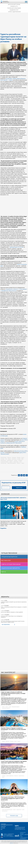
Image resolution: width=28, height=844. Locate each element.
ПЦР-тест (18, 463)
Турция (3, 741)
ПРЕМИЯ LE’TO (14, 6)
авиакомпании (3, 460)
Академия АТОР (14, 10)
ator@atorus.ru (9, 835)
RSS (1, 829)
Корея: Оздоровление (14, 11)
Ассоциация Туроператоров (6, 1)
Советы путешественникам (11, 564)
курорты (11, 461)
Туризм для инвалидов (14, 8)
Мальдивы (14, 457)
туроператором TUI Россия (16, 247)
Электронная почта (5, 485)
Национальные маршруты (10, 568)
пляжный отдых (3, 463)
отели (20, 461)
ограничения (16, 461)
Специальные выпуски (9, 557)
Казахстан (9, 457)
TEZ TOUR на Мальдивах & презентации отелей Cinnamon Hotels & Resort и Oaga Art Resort (12, 622)
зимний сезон (21, 775)
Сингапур (2, 458)
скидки (22, 463)
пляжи (19, 741)
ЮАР (22, 458)
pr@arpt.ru (11, 836)
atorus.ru (11, 842)
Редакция (3, 826)
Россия (23, 457)
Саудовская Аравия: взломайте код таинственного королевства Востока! (13, 602)
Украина (9, 458)
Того (6, 458)
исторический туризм (4, 461)
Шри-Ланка (14, 458)
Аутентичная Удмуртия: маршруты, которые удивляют (12, 612)
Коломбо (18, 458)
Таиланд (11, 741)
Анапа (3, 706)
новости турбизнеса (9, 775)
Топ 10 (3, 572)
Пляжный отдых (3, 457)
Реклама (3, 828)
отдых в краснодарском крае (7, 809)
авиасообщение (10, 460)
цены (3, 777)
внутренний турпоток (6, 708)
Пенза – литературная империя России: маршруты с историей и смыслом (14, 607)
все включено (4, 810)
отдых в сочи (19, 809)
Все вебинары (6, 624)
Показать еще (14, 815)
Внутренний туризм (15, 706)
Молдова (18, 457)
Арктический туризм (14, 4)
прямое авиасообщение (11, 463)
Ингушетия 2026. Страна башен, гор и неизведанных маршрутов (11, 617)
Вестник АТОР (6, 560)
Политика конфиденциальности (6, 824)
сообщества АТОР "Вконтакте (13, 443)
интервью (20, 460)
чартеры (3, 775)
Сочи (23, 809)
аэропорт (15, 460)
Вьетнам (7, 741)
